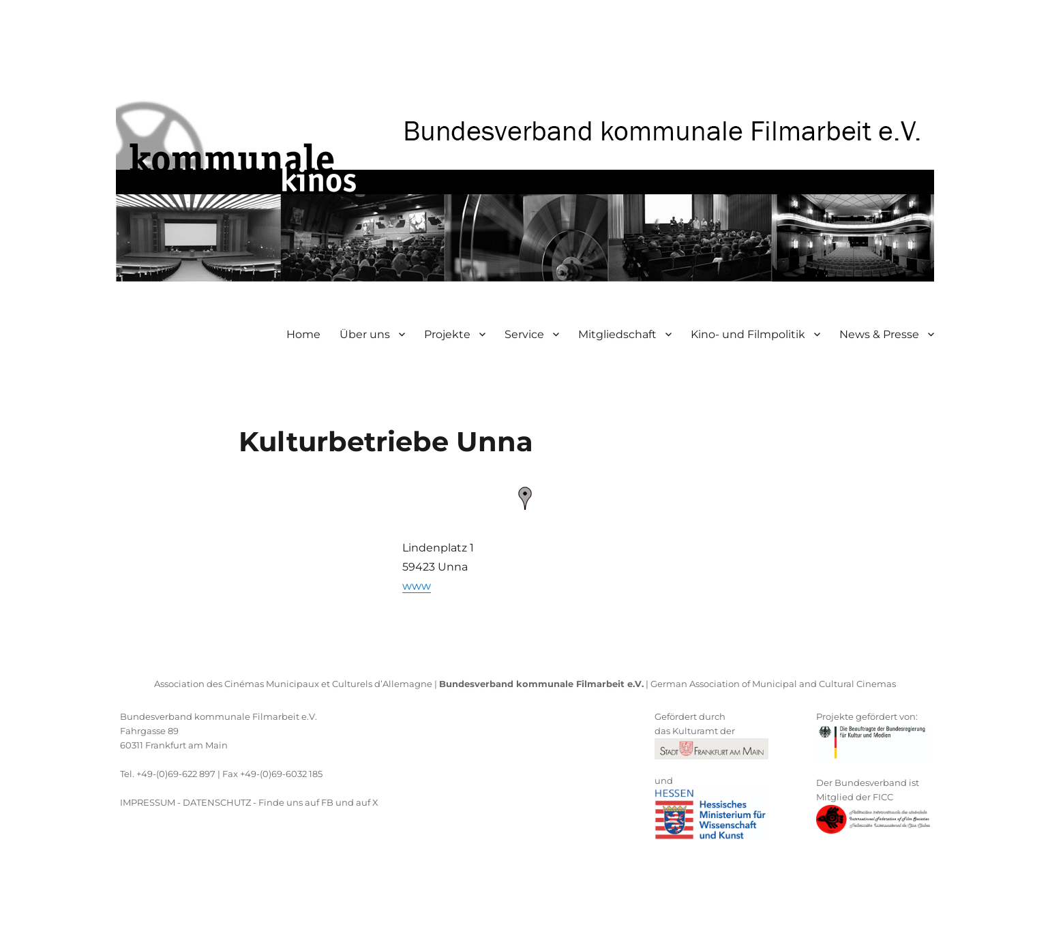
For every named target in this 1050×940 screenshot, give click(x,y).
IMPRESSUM (147, 802)
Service (524, 334)
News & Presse (879, 334)
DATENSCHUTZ (217, 802)
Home (303, 334)
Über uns (365, 334)
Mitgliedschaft (617, 334)
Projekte (447, 334)
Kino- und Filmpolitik (748, 334)
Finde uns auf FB (295, 802)
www (416, 585)
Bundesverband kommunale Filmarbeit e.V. (218, 716)
